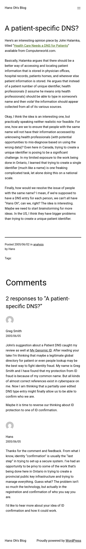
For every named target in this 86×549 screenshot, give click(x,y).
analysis (38, 244)
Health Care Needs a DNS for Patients (41, 46)
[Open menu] (78, 8)
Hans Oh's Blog (15, 8)
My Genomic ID (41, 350)
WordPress (73, 540)
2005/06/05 (13, 335)
